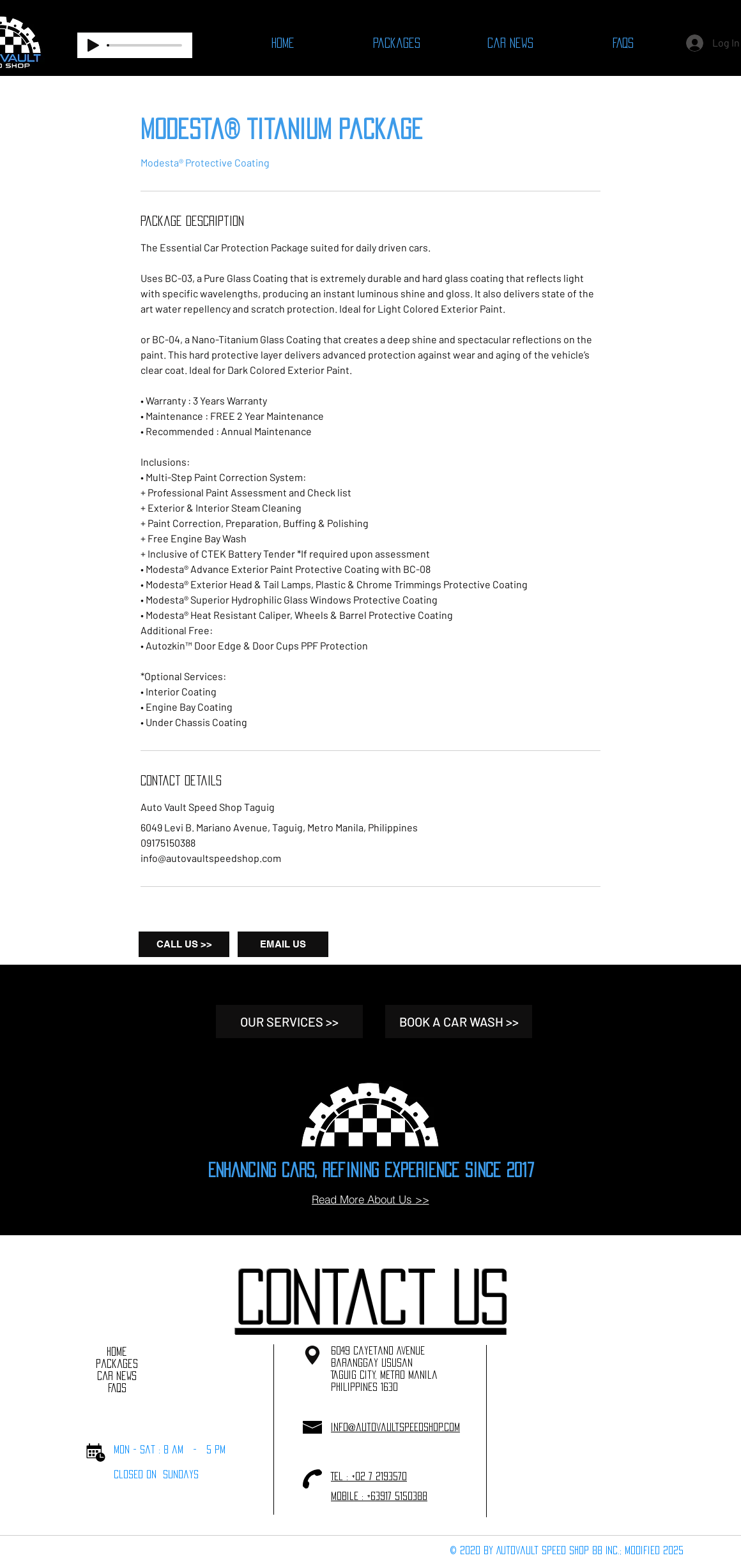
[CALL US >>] (184, 944)
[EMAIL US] (283, 944)
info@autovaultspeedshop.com (395, 1427)
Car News (117, 1375)
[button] (371, 1297)
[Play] (93, 45)
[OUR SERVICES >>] (289, 1021)
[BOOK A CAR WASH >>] (458, 1021)
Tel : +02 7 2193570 (369, 1476)
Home (117, 1351)
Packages (117, 1363)
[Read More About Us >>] (370, 1199)
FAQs (117, 1387)
